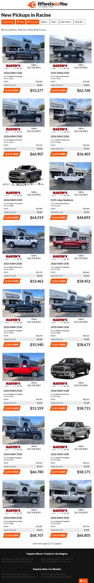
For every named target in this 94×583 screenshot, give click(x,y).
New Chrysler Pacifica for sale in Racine (56, 577)
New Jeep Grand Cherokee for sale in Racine (19, 577)
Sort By (79, 22)
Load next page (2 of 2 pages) (47, 543)
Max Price (66, 22)
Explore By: (8, 22)
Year (54, 22)
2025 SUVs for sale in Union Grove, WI (56, 561)
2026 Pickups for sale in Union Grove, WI (17, 559)
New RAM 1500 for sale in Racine (15, 574)
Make (44, 22)
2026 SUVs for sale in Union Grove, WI (17, 561)
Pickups (32, 22)
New (20, 22)
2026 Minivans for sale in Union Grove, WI (57, 559)
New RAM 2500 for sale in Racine (54, 574)
